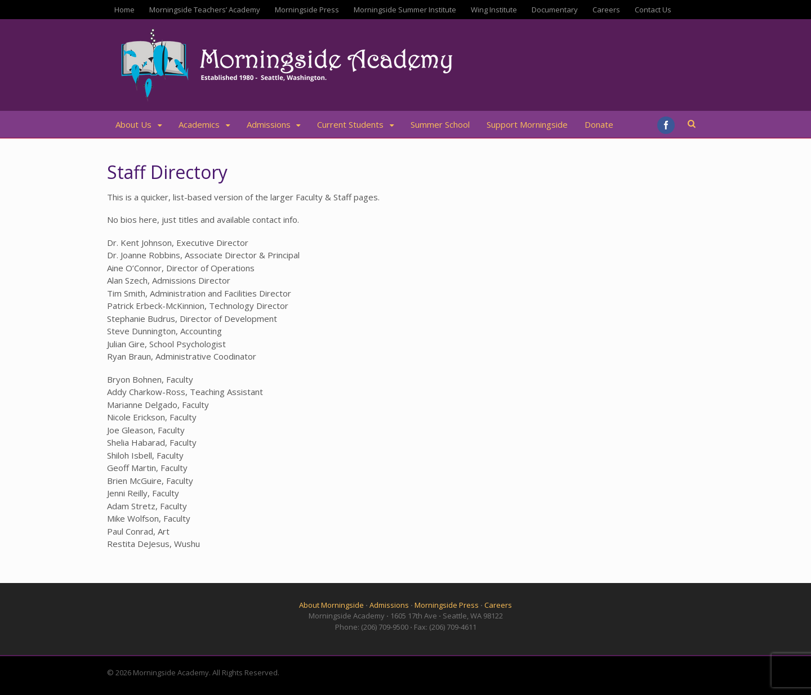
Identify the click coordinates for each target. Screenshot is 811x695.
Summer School (440, 124)
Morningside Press (307, 10)
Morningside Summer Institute (405, 10)
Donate (599, 124)
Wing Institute (494, 10)
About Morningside (331, 605)
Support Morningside (527, 124)
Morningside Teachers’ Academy (204, 10)
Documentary (555, 10)
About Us (133, 124)
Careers (606, 10)
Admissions (269, 124)
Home (124, 10)
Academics (199, 124)
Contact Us (653, 10)
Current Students (350, 124)
